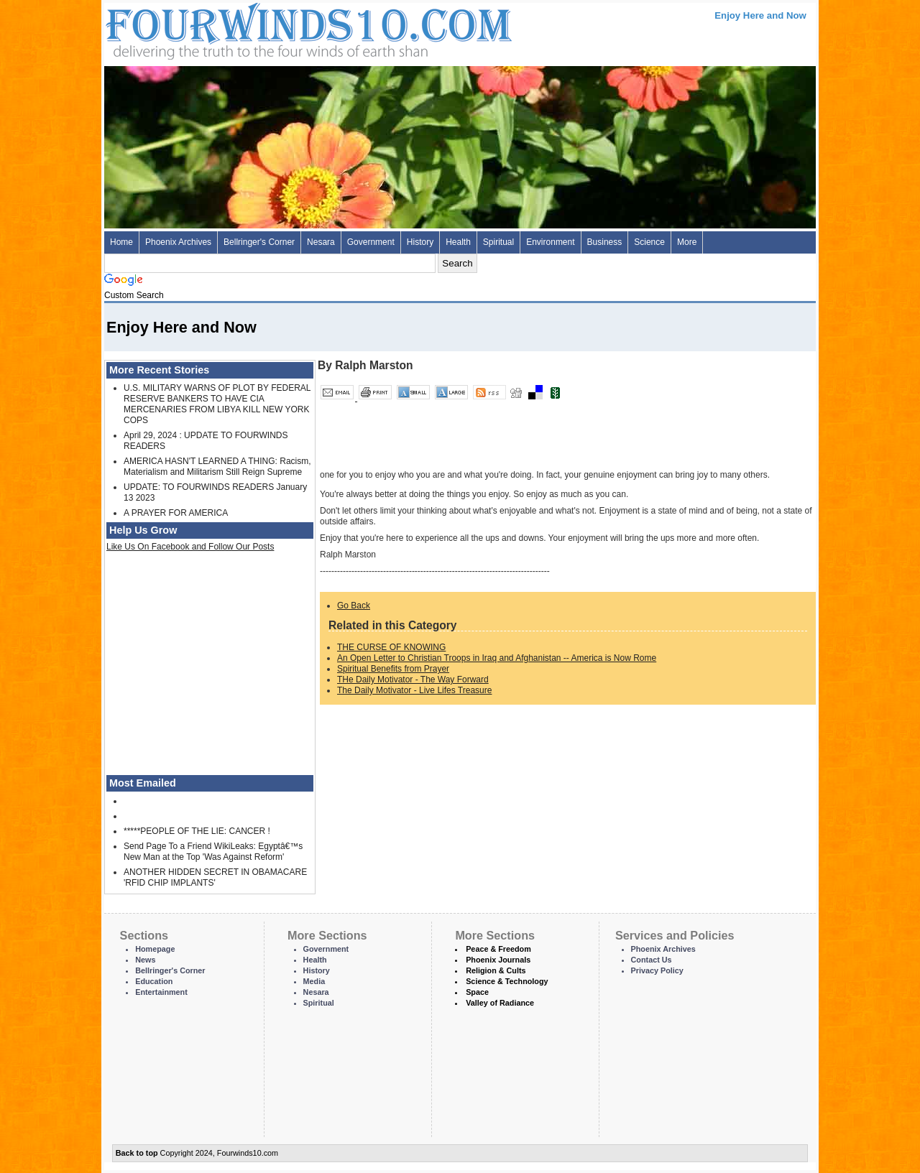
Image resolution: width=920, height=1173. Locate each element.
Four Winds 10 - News (248, 28)
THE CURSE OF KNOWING (391, 647)
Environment (550, 242)
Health (458, 242)
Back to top (137, 1153)
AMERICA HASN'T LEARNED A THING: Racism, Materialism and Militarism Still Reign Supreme (217, 466)
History (420, 242)
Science (649, 242)
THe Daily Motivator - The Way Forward (413, 679)
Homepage (155, 949)
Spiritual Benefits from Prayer (393, 669)
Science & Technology (507, 981)
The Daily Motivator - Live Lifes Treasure (414, 690)
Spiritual (498, 242)
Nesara (321, 242)
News (145, 959)
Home (121, 242)
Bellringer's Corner (259, 242)
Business (604, 242)
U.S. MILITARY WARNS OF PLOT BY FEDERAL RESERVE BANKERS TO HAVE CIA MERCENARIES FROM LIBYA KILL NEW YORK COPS (217, 404)
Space (477, 992)
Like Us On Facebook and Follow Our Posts (190, 547)
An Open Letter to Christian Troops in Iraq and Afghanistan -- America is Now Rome (496, 658)
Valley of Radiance (500, 1002)
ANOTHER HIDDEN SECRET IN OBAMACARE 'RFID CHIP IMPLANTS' (215, 877)
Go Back (353, 606)
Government (371, 242)
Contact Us (651, 959)
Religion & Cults (495, 970)
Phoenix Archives (178, 242)
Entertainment (161, 992)
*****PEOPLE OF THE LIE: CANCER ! (197, 831)
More (686, 242)
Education (153, 981)
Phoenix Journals (498, 959)
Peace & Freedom (498, 949)
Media (314, 981)
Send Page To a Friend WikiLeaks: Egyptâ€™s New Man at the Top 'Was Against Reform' (213, 851)
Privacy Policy (657, 970)
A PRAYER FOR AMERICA (176, 513)
